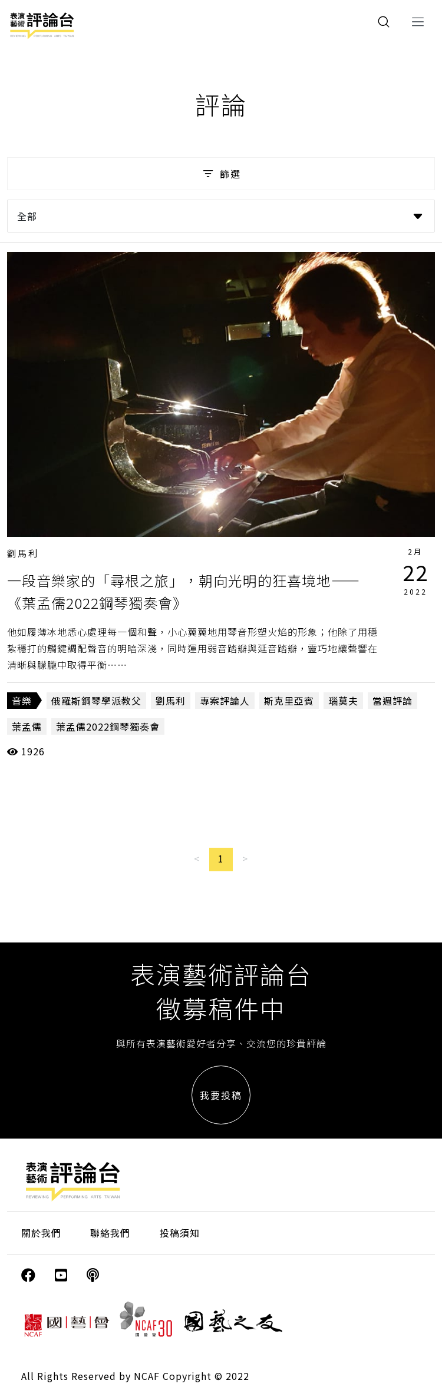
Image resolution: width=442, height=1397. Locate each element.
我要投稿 (221, 1095)
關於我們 (41, 1233)
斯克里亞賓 (289, 700)
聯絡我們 (110, 1233)
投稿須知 (180, 1233)
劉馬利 (23, 553)
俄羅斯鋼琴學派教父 (96, 700)
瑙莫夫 (343, 700)
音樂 (22, 700)
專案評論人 (225, 700)
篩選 (220, 174)
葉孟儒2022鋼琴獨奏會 (108, 726)
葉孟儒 (27, 726)
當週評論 (392, 700)
